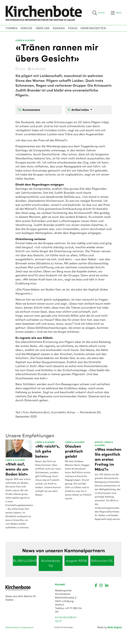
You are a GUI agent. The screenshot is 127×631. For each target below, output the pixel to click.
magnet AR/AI (76, 561)
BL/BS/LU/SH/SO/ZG (25, 561)
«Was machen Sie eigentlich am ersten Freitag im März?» (108, 459)
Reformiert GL (102, 561)
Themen (11, 28)
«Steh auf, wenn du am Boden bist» (16, 469)
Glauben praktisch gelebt (74, 451)
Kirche (99, 442)
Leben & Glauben (25, 40)
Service (26, 28)
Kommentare (29, 110)
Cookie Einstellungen (63, 627)
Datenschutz (12, 627)
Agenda (59, 28)
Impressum (27, 627)
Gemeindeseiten (93, 28)
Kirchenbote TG (50, 563)
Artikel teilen (78, 110)
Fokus (73, 28)
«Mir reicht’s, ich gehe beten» (47, 451)
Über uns (43, 28)
